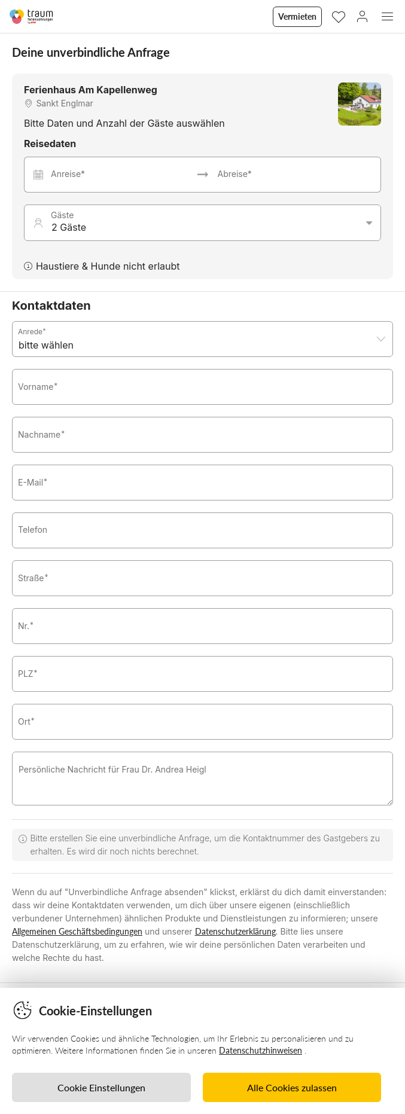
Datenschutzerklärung (235, 931)
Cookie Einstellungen (101, 1087)
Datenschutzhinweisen (260, 1050)
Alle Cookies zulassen (292, 1087)
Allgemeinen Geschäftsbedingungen (77, 931)
